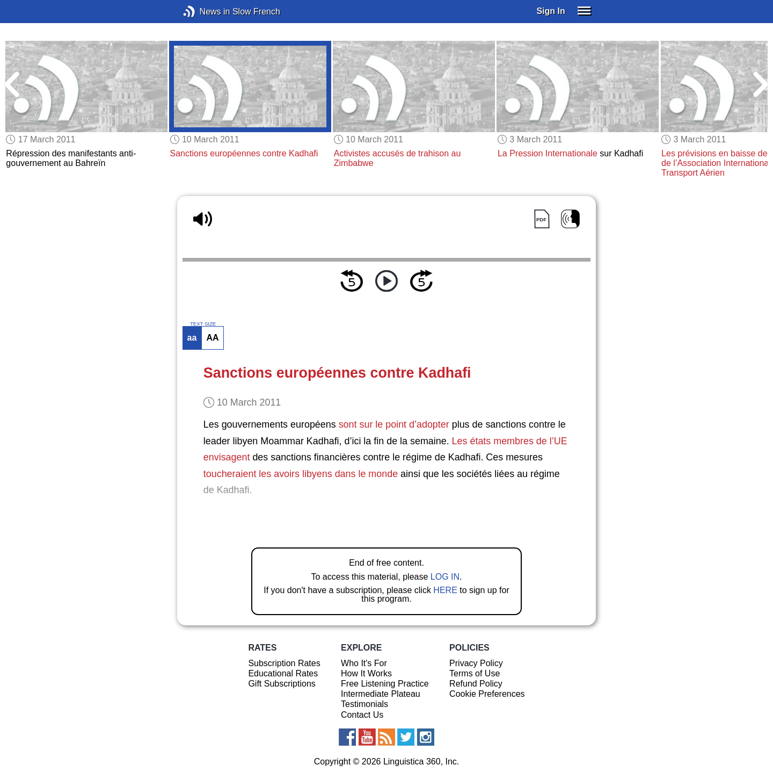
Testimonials (364, 704)
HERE (445, 590)
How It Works (366, 673)
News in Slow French (205, 11)
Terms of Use (474, 673)
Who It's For (364, 663)
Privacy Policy (476, 663)
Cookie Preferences (487, 693)
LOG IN (445, 576)
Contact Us (362, 714)
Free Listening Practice (385, 683)
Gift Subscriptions (281, 683)
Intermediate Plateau (380, 693)
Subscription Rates (284, 663)
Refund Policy (475, 683)
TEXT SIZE (203, 324)
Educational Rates (283, 673)
